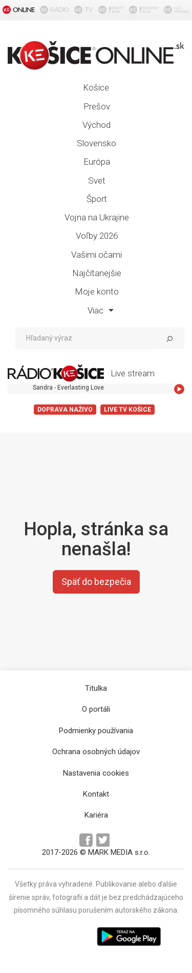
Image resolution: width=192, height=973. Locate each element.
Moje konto (97, 291)
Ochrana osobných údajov (96, 751)
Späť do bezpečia (96, 581)
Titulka (96, 688)
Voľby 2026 (97, 236)
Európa (96, 161)
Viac (101, 310)
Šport (97, 199)
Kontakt (96, 794)
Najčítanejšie (96, 273)
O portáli (96, 709)
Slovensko (96, 143)
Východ (96, 125)
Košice (96, 87)
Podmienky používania (96, 730)
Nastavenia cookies (96, 773)
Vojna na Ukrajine (97, 217)
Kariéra (96, 815)
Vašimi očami (96, 255)
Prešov (96, 106)
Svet (96, 180)
